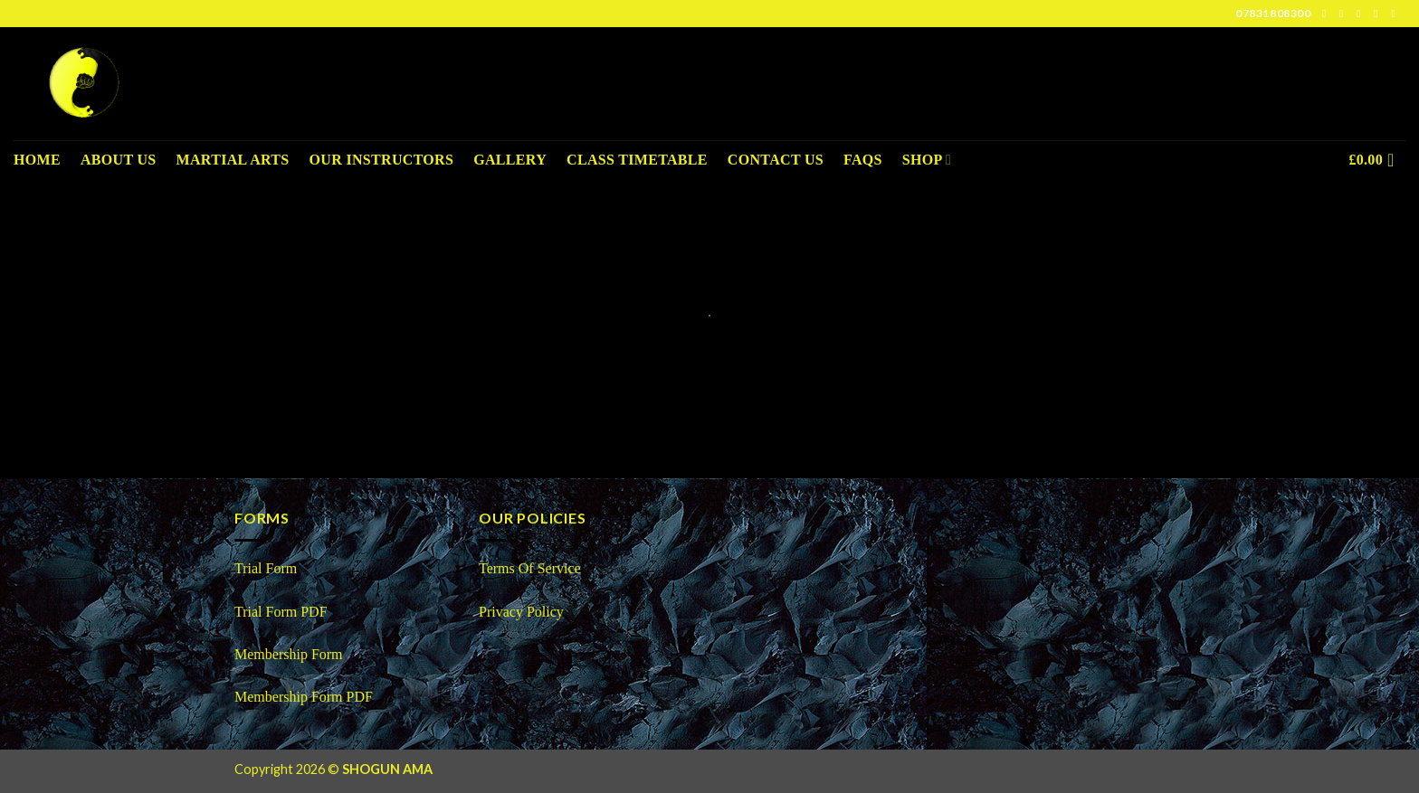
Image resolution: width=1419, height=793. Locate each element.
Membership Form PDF (303, 696)
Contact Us (776, 159)
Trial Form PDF (281, 611)
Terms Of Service (530, 568)
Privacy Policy (521, 611)
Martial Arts (233, 159)
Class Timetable (637, 159)
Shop (926, 159)
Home (37, 159)
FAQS (862, 159)
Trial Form (265, 568)
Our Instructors (382, 159)
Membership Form (290, 654)
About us (119, 159)
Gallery (510, 159)
